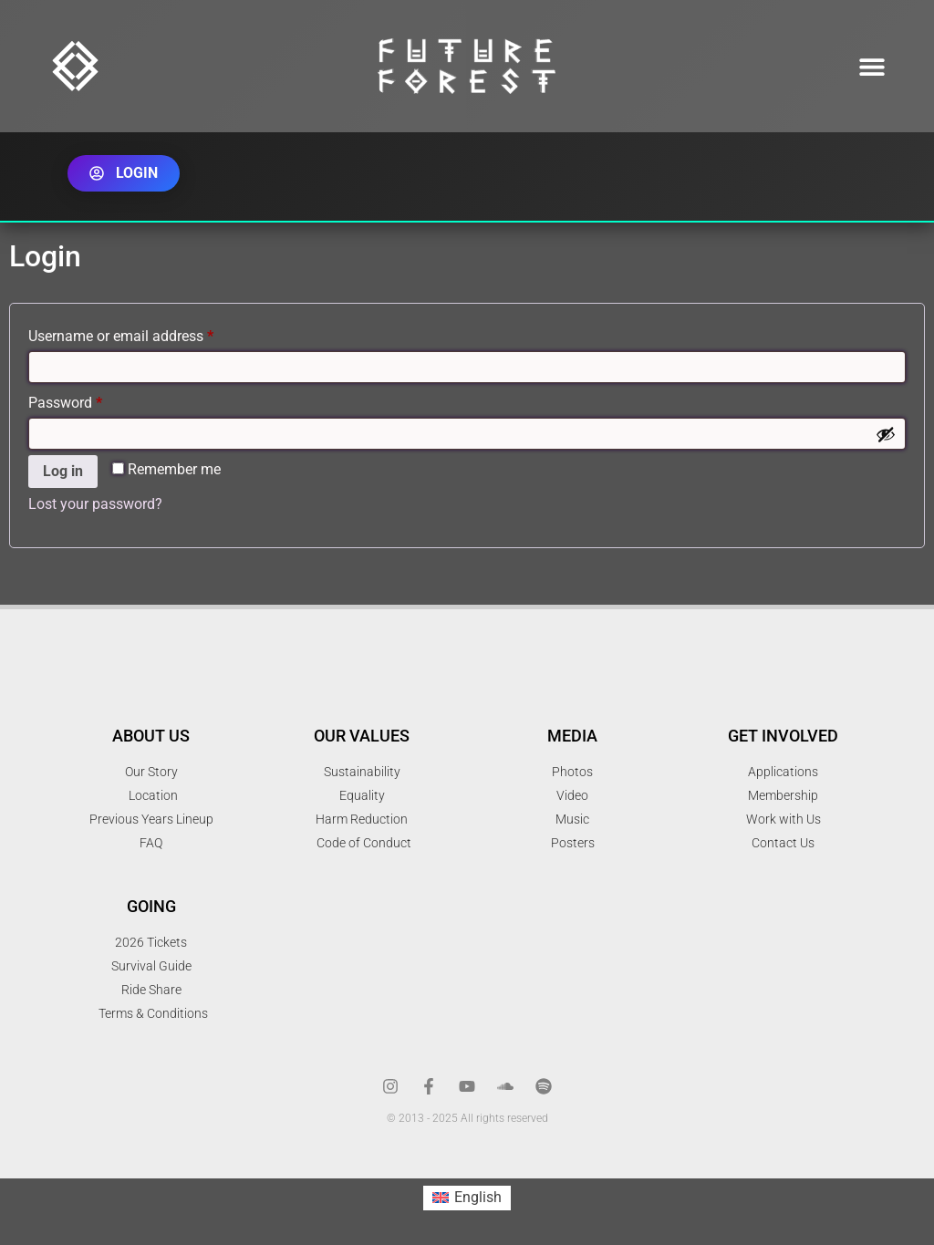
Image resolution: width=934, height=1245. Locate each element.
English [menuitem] (478, 1197)
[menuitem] (467, 1198)
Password (93, 400)
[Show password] (886, 434)
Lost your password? (95, 504)
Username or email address (148, 333)
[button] (872, 66)
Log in (63, 471)
